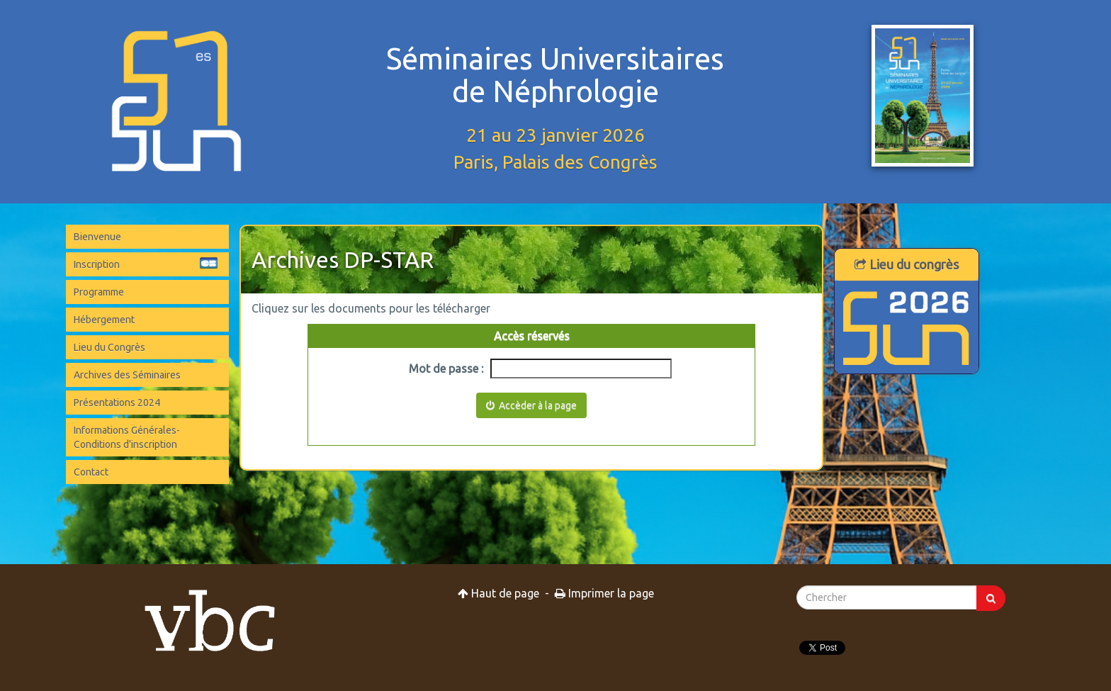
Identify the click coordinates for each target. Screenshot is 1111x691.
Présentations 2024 (117, 402)
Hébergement (104, 319)
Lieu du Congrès (109, 347)
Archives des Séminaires (127, 375)
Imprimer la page (604, 593)
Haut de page (498, 593)
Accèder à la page (531, 405)
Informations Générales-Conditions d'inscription (127, 437)
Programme (99, 292)
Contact (91, 472)
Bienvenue (97, 236)
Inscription (146, 263)
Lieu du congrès (907, 264)
